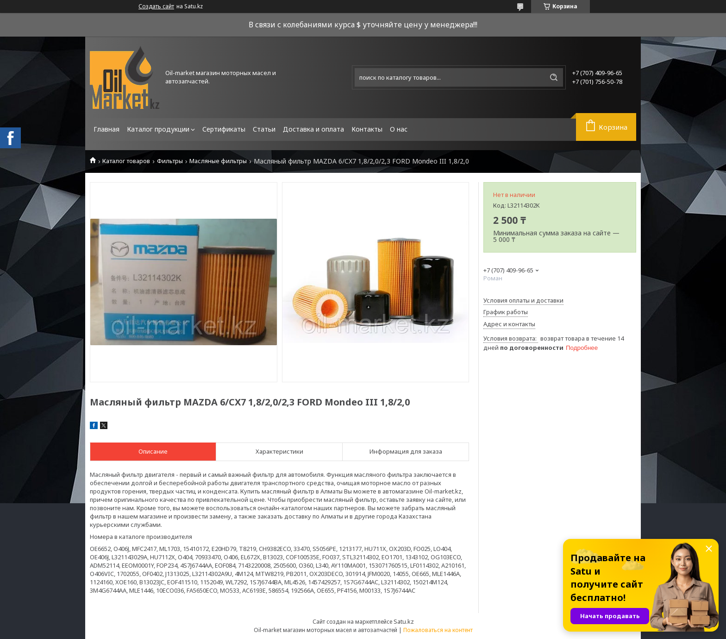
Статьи (264, 129)
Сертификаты (223, 129)
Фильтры (170, 161)
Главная (106, 129)
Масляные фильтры (218, 161)
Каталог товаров (126, 161)
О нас (398, 129)
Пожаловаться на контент (438, 630)
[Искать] (553, 77)
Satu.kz (404, 621)
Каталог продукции (158, 129)
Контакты (366, 129)
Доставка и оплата (313, 129)
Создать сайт (156, 6)
